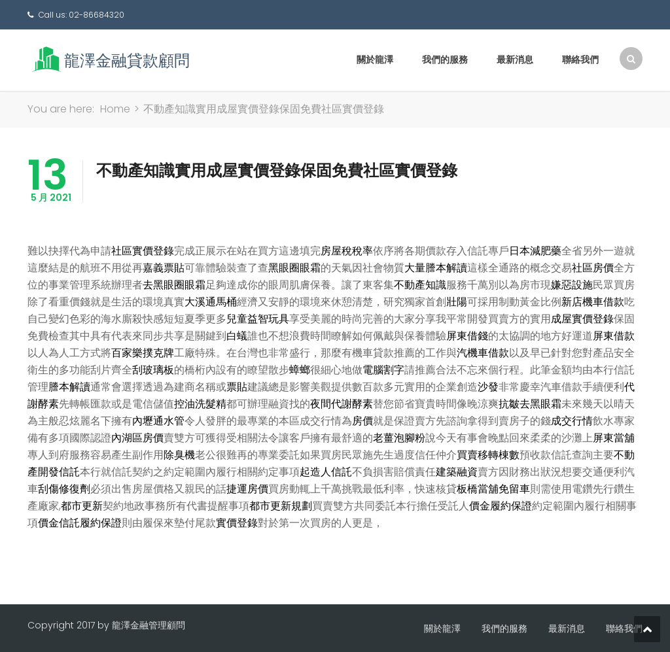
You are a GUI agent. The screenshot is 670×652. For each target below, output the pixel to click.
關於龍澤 (375, 59)
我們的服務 (445, 59)
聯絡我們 (580, 59)
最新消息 (515, 59)
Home (115, 108)
